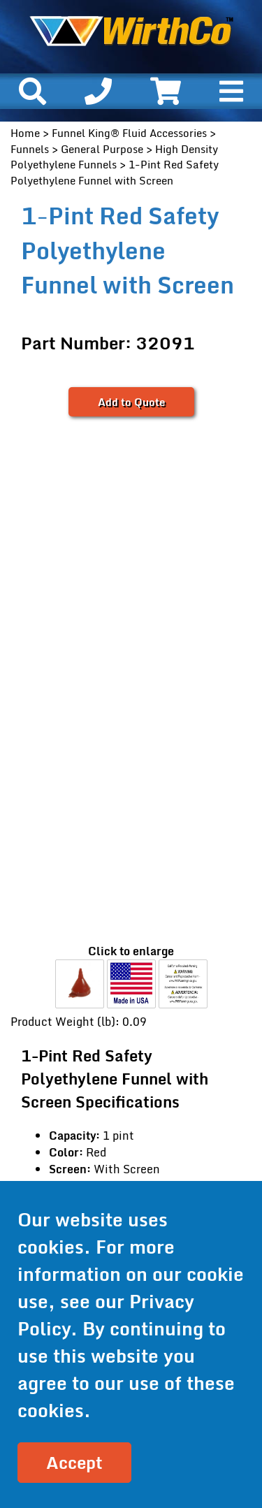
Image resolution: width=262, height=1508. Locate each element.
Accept (74, 1462)
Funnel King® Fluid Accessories (129, 132)
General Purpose (102, 148)
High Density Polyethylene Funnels (114, 156)
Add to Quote (131, 401)
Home (25, 132)
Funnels (29, 148)
